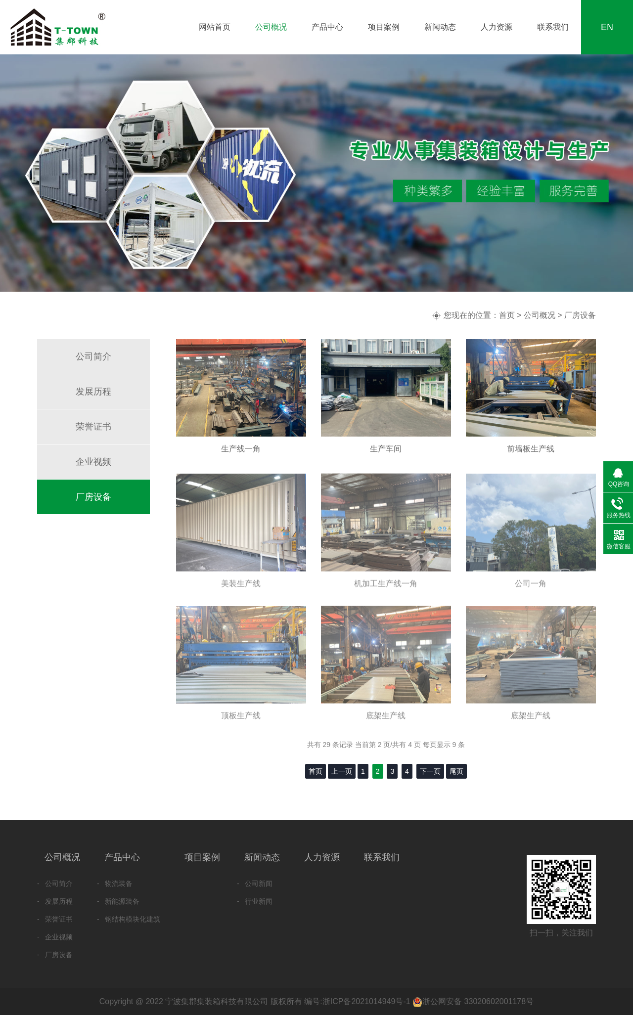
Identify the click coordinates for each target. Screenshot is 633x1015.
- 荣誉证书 (55, 919)
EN (607, 27)
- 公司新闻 (254, 883)
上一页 (341, 771)
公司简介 (93, 356)
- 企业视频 (55, 937)
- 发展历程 (55, 901)
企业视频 (93, 462)
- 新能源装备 (118, 901)
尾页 (456, 771)
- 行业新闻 (254, 901)
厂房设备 (580, 315)
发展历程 (93, 392)
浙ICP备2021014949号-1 (366, 1001)
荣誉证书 (93, 427)
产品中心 (327, 27)
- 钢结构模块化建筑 (128, 919)
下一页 (430, 771)
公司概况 (271, 27)
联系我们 (553, 27)
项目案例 (384, 27)
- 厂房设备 (55, 955)
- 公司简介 (55, 883)
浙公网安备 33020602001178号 (478, 1001)
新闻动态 (440, 27)
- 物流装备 (115, 883)
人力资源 (496, 27)
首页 (507, 315)
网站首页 (214, 27)
